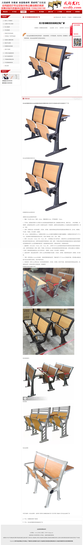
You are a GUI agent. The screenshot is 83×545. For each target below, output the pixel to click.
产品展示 (23, 11)
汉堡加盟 (47, 541)
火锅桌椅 (34, 537)
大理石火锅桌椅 (39, 537)
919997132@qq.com (49, 532)
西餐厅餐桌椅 (17, 537)
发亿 (25, 245)
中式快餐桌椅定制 (9, 62)
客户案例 (41, 11)
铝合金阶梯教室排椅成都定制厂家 (35, 522)
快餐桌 (20, 541)
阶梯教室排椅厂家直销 (33, 518)
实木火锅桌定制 (57, 541)
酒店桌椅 (7, 65)
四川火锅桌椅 (41, 541)
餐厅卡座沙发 (29, 537)
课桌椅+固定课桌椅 (9, 33)
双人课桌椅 (7, 27)
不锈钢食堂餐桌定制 (9, 59)
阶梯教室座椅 (46, 513)
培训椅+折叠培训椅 (9, 39)
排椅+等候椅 (7, 49)
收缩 (71, 30)
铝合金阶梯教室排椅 (27, 103)
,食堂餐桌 (45, 537)
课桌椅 (58, 513)
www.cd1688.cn (38, 532)
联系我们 (77, 11)
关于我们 (14, 11)
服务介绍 (50, 11)
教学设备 (17, 541)
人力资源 (59, 11)
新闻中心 (32, 11)
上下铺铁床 (29, 541)
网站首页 (5, 11)
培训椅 (62, 537)
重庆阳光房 (64, 541)
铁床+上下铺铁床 (8, 20)
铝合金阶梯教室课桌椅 (37, 103)
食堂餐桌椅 (51, 541)
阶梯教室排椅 (45, 103)
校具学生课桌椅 (60, 103)
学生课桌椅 (7, 30)
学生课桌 (24, 541)
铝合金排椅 (29, 217)
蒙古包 (36, 541)
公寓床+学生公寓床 (9, 23)
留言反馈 (68, 11)
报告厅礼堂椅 (8, 43)
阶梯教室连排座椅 (9, 46)
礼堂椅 (58, 537)
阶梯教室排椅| (70, 541)
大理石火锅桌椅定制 (9, 53)
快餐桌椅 (12, 537)
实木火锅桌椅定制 (9, 56)
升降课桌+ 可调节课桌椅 (10, 36)
